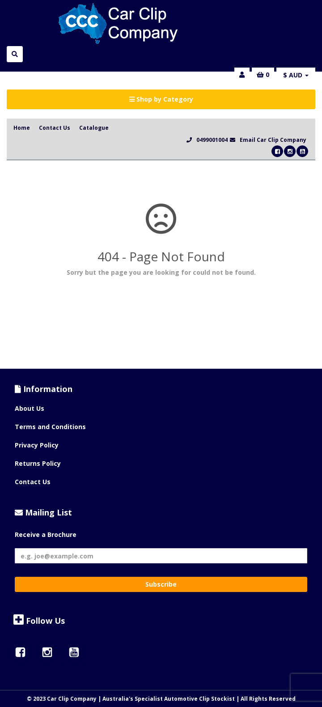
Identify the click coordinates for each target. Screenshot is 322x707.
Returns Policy (38, 463)
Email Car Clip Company (273, 140)
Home (21, 128)
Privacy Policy (37, 445)
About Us (29, 408)
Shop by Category (161, 99)
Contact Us (54, 128)
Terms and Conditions (50, 426)
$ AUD (296, 75)
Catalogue (94, 128)
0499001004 (212, 140)
